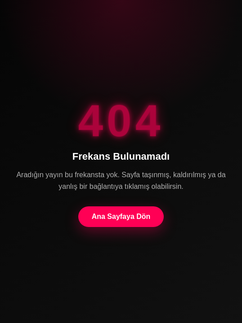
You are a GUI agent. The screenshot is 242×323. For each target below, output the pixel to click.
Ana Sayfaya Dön (121, 216)
